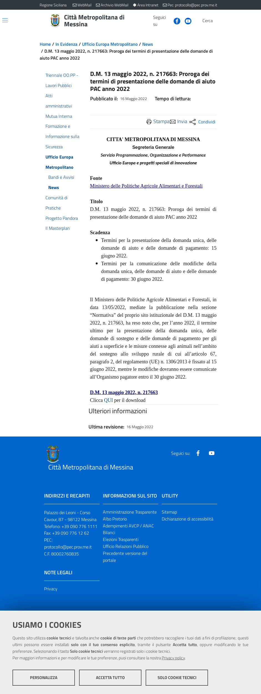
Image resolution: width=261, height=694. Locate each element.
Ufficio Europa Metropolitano (110, 44)
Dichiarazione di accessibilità (187, 519)
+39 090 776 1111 (79, 526)
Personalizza (43, 677)
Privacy (50, 588)
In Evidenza (66, 44)
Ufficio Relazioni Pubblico (125, 546)
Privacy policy (173, 658)
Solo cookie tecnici (177, 677)
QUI (108, 400)
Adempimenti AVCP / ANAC (128, 525)
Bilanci (109, 532)
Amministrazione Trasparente (130, 512)
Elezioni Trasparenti (120, 539)
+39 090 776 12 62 (70, 533)
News (147, 44)
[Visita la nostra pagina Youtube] (185, 20)
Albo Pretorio (115, 519)
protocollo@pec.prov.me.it (68, 547)
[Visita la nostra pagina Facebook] (174, 20)
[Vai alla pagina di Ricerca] (218, 20)
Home (45, 44)
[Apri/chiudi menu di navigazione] (5, 20)
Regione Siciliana (53, 5)
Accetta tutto (110, 677)
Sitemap (169, 512)
